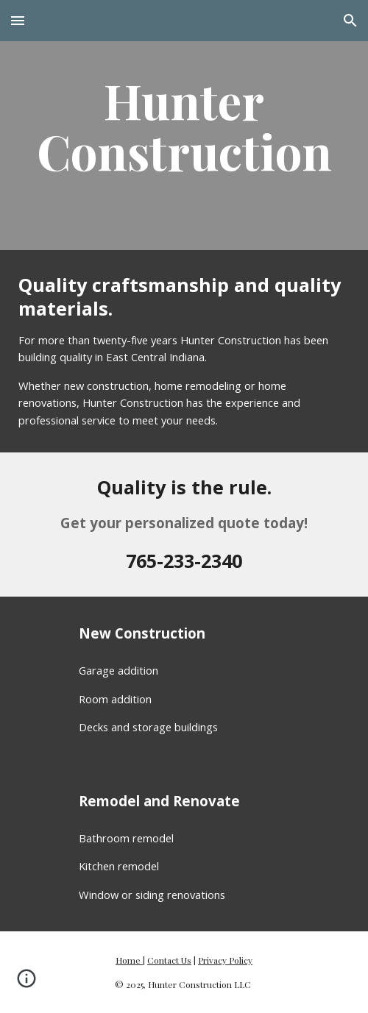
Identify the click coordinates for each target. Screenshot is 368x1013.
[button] (17, 20)
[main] (184, 125)
